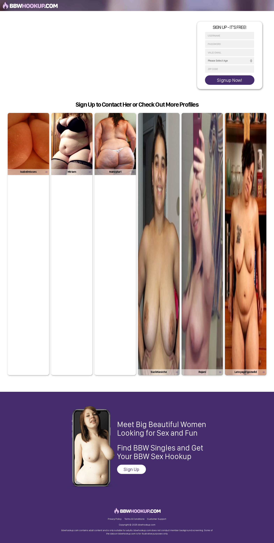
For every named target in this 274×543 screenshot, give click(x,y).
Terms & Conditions (134, 518)
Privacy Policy (114, 518)
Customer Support (156, 518)
